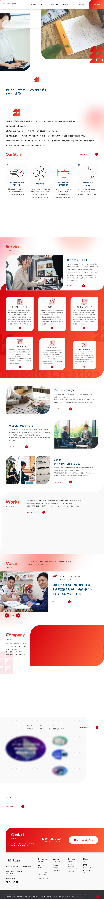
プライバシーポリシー (81, 896)
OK (98, 896)
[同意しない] (102, 896)
